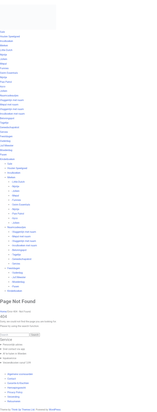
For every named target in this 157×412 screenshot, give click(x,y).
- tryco (14, 218)
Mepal (3, 63)
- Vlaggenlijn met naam (23, 231)
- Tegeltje (16, 254)
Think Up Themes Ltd (22, 409)
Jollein (3, 59)
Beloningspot (7, 118)
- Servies (15, 263)
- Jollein (15, 191)
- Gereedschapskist (21, 259)
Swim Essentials (9, 72)
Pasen (3, 154)
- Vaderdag (17, 272)
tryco (2, 86)
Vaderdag (5, 141)
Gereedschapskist (9, 127)
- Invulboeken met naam (24, 245)
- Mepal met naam (21, 236)
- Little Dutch (18, 181)
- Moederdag (18, 281)
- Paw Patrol (17, 213)
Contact (11, 378)
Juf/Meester (6, 145)
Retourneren (13, 401)
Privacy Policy (15, 392)
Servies (4, 131)
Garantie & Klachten (18, 383)
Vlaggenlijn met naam (12, 100)
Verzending (13, 396)
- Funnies (16, 200)
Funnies (4, 68)
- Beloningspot (19, 250)
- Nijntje (15, 186)
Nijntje (3, 54)
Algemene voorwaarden (20, 374)
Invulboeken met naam (12, 113)
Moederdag (6, 150)
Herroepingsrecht (16, 387)
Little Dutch (6, 50)
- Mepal (15, 195)
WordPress (55, 409)
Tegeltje (4, 122)
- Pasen (15, 286)
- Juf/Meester (18, 277)
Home (3, 311)
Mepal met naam (9, 104)
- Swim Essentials (20, 204)
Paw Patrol (6, 81)
